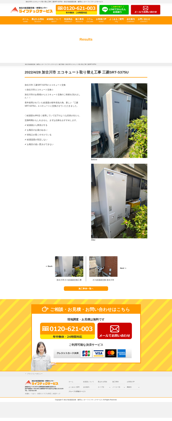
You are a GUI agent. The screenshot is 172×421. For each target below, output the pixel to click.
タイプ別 (101, 390)
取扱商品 (68, 20)
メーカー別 (116, 390)
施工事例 (79, 20)
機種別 (129, 390)
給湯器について (54, 20)
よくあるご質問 (116, 20)
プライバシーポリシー (35, 377)
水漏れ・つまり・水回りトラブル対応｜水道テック (42, 397)
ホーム (25, 20)
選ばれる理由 (37, 20)
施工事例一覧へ (86, 290)
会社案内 (131, 20)
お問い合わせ (144, 20)
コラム (89, 20)
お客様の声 (101, 20)
